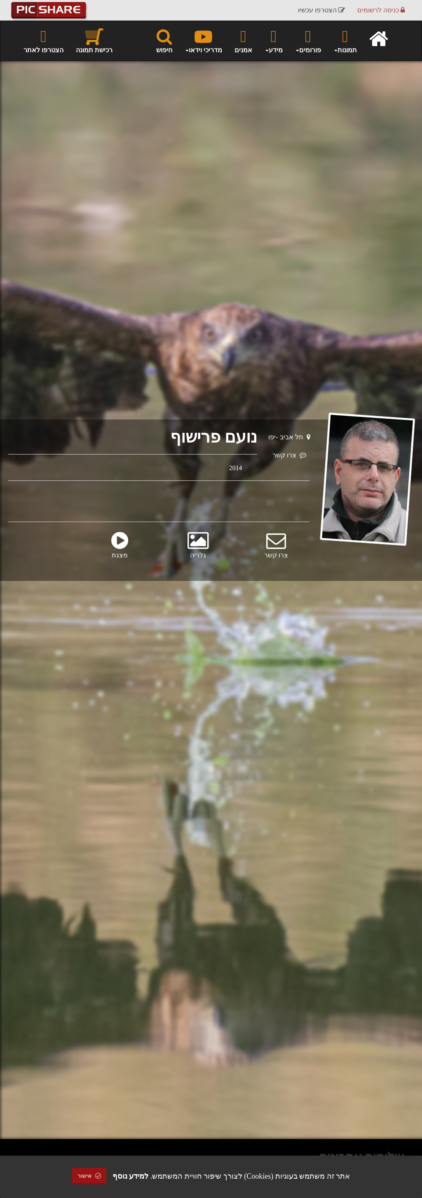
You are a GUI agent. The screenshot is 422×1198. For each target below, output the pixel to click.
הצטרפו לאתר (43, 40)
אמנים (243, 40)
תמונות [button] (345, 40)
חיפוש (164, 40)
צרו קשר (289, 455)
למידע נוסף (131, 1176)
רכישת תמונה (94, 40)
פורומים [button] (308, 40)
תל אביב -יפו (289, 437)
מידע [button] (274, 40)
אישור (89, 1176)
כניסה (381, 10)
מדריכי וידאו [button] (203, 40)
